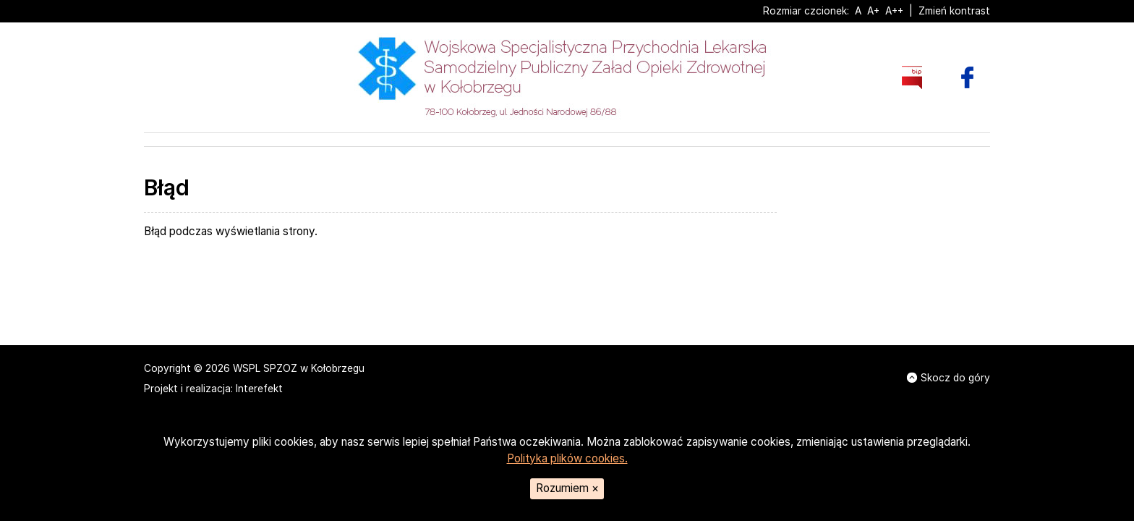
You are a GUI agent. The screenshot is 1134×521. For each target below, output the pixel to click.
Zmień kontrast (954, 11)
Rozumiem (567, 488)
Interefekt (259, 388)
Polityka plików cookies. (567, 458)
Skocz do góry (948, 378)
